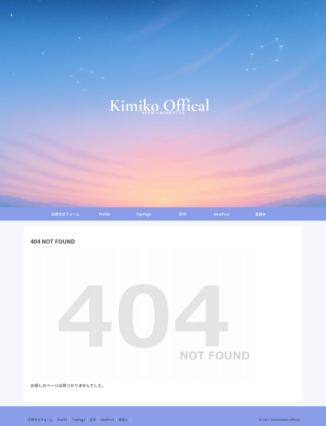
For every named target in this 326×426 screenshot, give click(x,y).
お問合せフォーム (40, 419)
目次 (93, 419)
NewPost (108, 419)
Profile (62, 419)
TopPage (78, 419)
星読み (124, 419)
